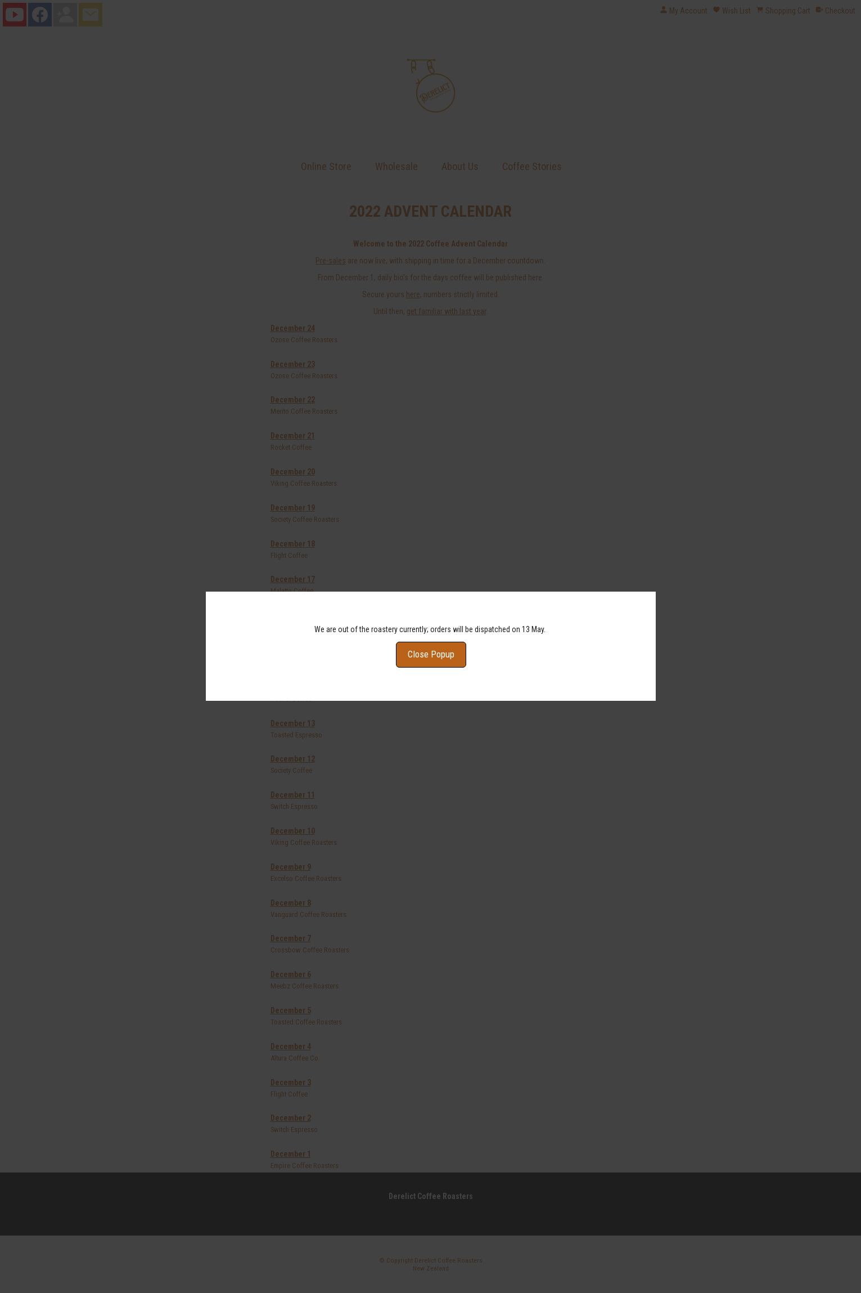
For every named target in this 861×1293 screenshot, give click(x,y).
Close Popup (430, 628)
